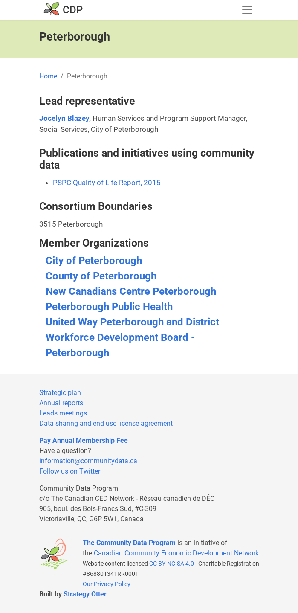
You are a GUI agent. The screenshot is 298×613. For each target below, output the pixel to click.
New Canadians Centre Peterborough (131, 291)
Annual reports (61, 403)
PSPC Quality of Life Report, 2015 (107, 182)
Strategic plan (60, 393)
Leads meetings (63, 413)
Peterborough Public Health (109, 307)
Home (48, 76)
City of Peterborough (94, 261)
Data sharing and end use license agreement (106, 423)
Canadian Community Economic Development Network (176, 553)
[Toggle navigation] (247, 9)
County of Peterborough (101, 276)
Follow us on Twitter (69, 471)
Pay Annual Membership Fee (83, 440)
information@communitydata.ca (88, 461)
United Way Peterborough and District (132, 322)
